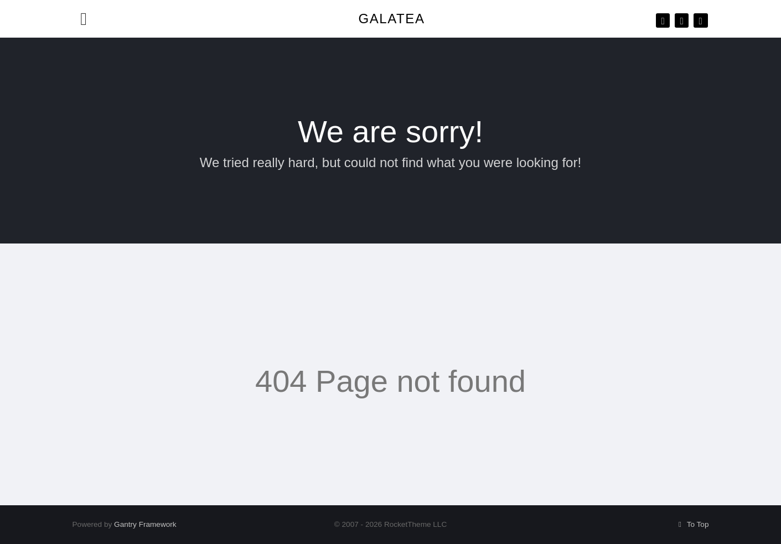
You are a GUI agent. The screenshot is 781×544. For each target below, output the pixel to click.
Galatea (391, 18)
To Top (692, 524)
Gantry (145, 524)
